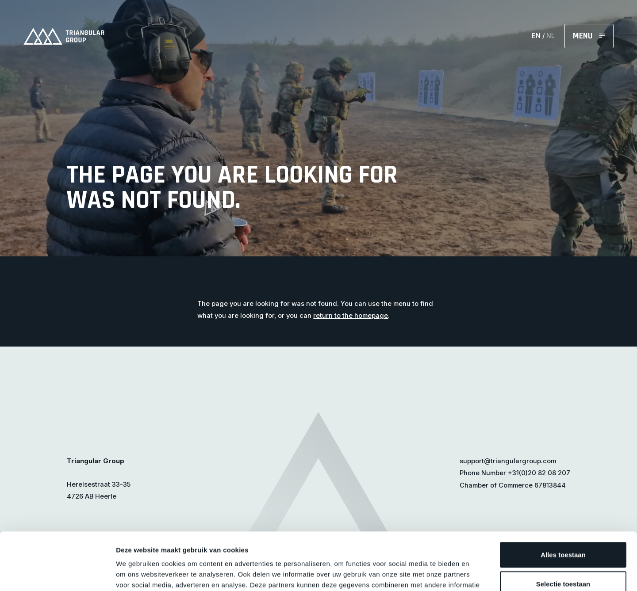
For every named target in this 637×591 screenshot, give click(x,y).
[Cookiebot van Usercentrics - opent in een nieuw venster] (57, 573)
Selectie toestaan (563, 526)
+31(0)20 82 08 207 (539, 473)
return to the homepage (350, 316)
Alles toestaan (563, 497)
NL (550, 36)
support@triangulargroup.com (508, 461)
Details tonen (478, 573)
